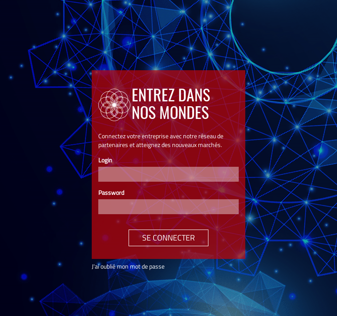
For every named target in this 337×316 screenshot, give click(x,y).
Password (111, 192)
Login (105, 160)
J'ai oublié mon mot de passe (128, 266)
